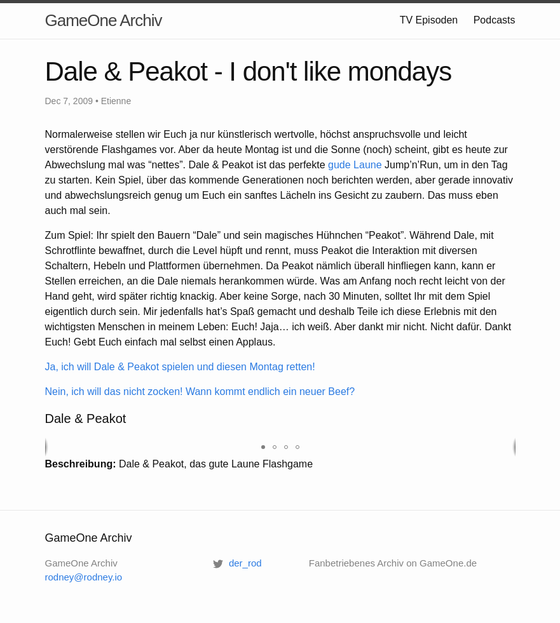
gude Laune (355, 164)
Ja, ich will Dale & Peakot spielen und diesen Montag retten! (180, 366)
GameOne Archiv (103, 20)
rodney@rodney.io (84, 577)
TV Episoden (429, 20)
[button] (263, 447)
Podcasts (495, 20)
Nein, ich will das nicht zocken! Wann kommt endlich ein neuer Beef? (200, 391)
